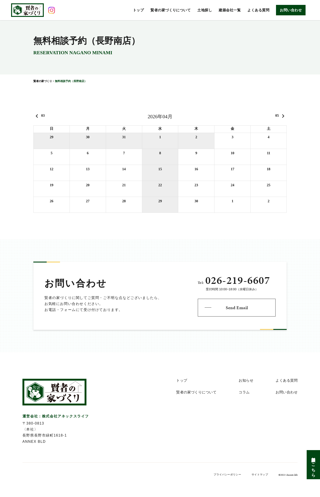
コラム (244, 392)
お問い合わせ (291, 10)
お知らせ (246, 380)
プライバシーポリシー (227, 474)
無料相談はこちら (313, 464)
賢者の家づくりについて (170, 10)
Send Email (237, 308)
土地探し (204, 10)
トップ (138, 10)
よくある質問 (258, 10)
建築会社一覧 (230, 10)
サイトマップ (260, 474)
